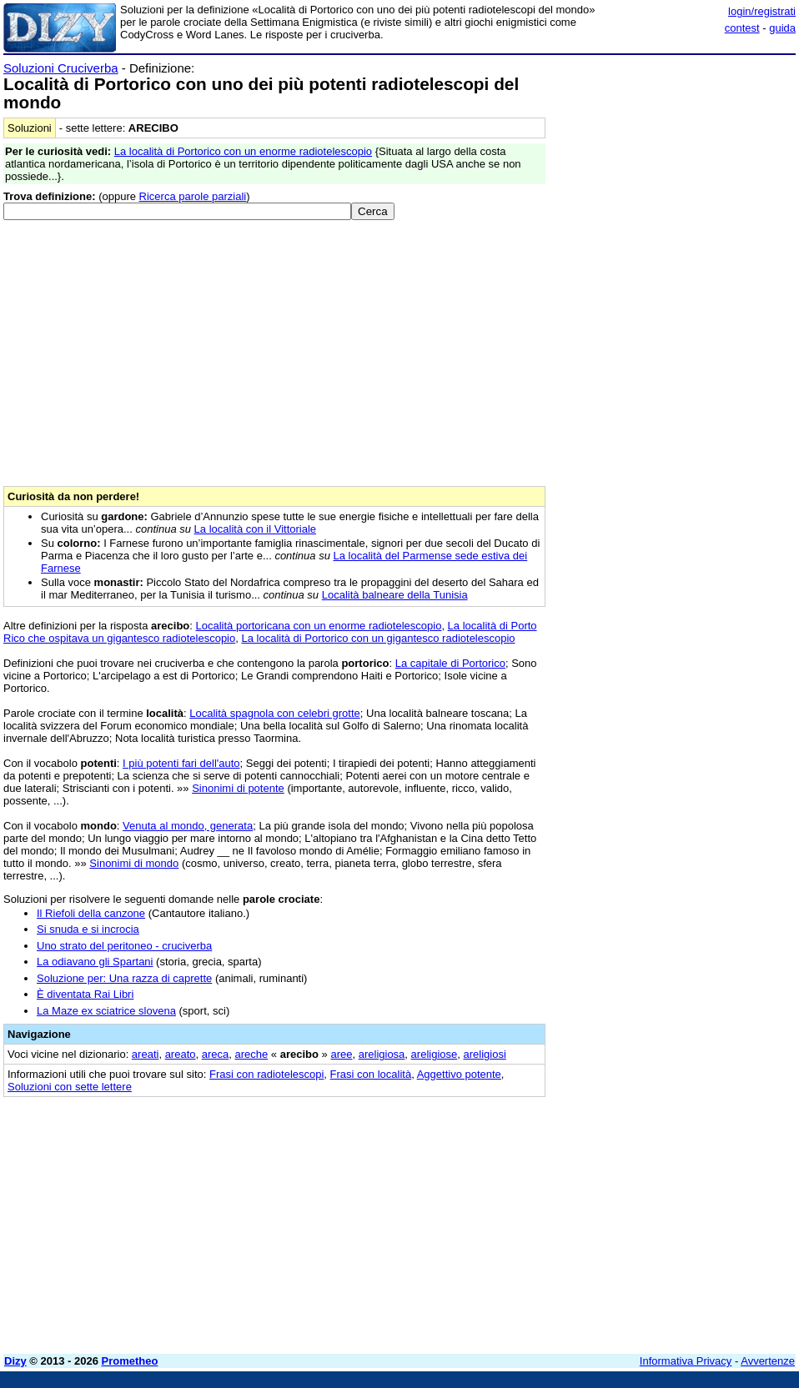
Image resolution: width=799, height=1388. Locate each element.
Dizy (15, 1361)
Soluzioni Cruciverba (60, 68)
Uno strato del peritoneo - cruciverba (124, 946)
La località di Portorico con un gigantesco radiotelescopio (378, 638)
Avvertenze (768, 1361)
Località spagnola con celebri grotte (274, 713)
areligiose (434, 1054)
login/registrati (762, 11)
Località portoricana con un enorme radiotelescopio (319, 625)
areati (145, 1054)
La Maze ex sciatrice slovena (106, 1011)
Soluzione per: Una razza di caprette (124, 978)
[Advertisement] (670, 165)
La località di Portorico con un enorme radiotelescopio (243, 151)
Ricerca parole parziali (193, 196)
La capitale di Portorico (450, 663)
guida (782, 28)
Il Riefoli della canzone (91, 913)
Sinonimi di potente (238, 788)
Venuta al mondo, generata (188, 825)
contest (742, 28)
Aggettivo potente (459, 1074)
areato (180, 1054)
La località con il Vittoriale (255, 529)
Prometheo (130, 1361)
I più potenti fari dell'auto (181, 763)
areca (215, 1054)
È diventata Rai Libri (85, 994)
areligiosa (382, 1054)
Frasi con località (371, 1074)
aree (341, 1054)
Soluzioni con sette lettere (70, 1086)
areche (252, 1054)
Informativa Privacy (686, 1361)
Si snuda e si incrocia (88, 929)
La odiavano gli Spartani (95, 961)
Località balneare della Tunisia (395, 595)
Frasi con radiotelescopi (266, 1074)
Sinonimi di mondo (133, 863)
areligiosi (484, 1054)
